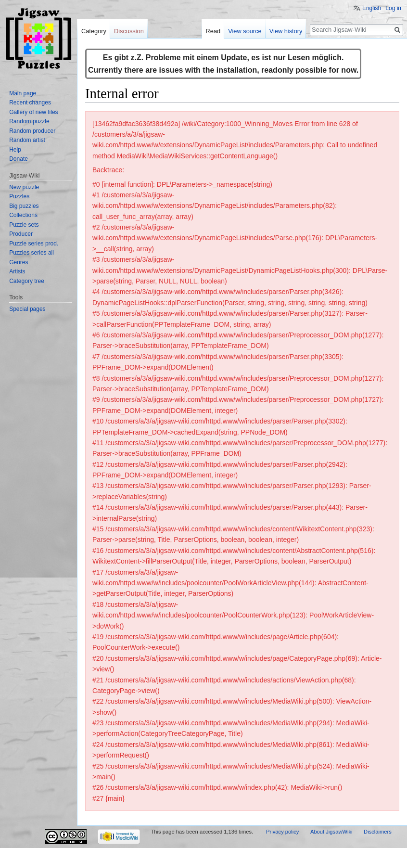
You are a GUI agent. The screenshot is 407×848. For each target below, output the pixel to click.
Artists (17, 271)
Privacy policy (282, 832)
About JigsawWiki (331, 832)
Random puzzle (29, 121)
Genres (18, 262)
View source (244, 31)
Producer (21, 234)
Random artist (27, 140)
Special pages (27, 309)
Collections (23, 215)
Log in (393, 8)
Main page (22, 93)
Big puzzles (23, 206)
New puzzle (24, 187)
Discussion (129, 31)
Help (15, 149)
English (371, 8)
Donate (18, 158)
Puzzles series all (31, 252)
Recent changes (30, 102)
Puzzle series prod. (33, 243)
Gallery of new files (33, 112)
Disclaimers (378, 832)
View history (286, 31)
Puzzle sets (23, 224)
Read (213, 31)
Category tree (26, 281)
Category (93, 31)
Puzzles (19, 196)
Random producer (32, 131)
